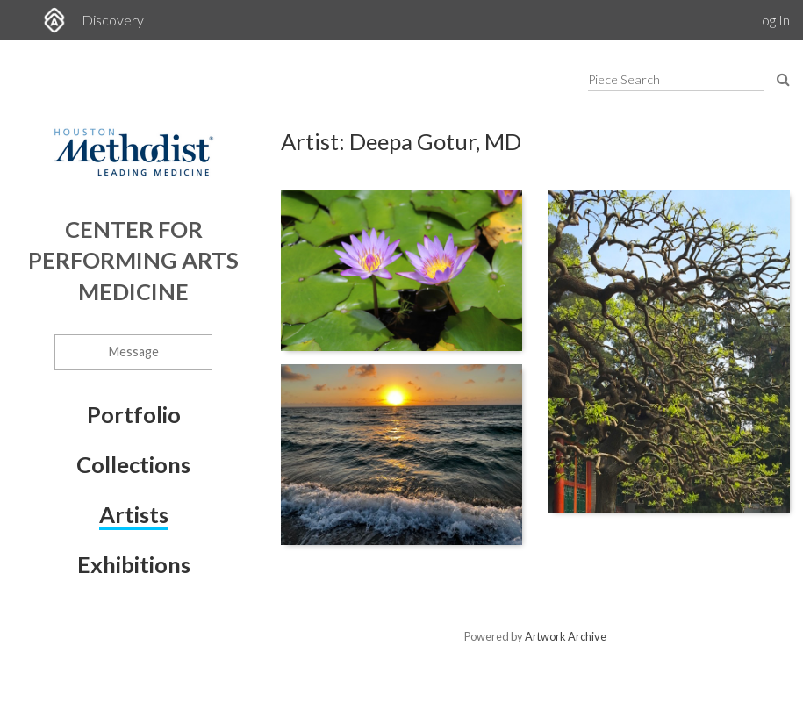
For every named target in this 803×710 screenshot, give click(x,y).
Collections (133, 464)
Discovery (113, 19)
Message (134, 351)
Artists (133, 514)
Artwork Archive (565, 636)
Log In (772, 19)
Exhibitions (133, 564)
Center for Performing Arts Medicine (133, 260)
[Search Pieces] (783, 78)
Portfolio (134, 414)
